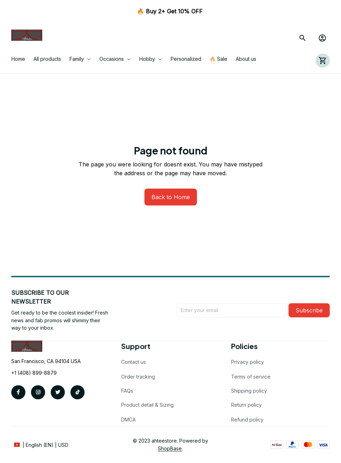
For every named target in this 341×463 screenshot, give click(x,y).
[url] (170, 448)
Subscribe (309, 310)
